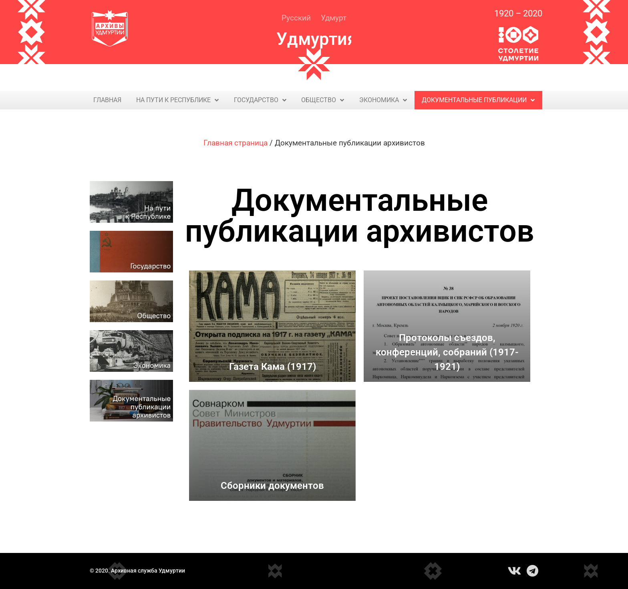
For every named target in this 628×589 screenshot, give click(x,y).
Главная (107, 100)
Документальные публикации (478, 100)
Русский (296, 17)
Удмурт (333, 17)
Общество (322, 100)
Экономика (383, 100)
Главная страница (235, 142)
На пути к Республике (177, 100)
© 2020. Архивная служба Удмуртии (137, 570)
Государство (260, 100)
